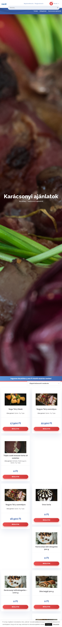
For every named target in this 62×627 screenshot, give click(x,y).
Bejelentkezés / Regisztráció (33, 3)
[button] (53, 3)
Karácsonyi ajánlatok (54, 11)
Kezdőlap (22, 201)
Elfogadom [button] (48, 624)
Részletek (56, 624)
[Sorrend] (44, 383)
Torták (36, 11)
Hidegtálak (43, 11)
